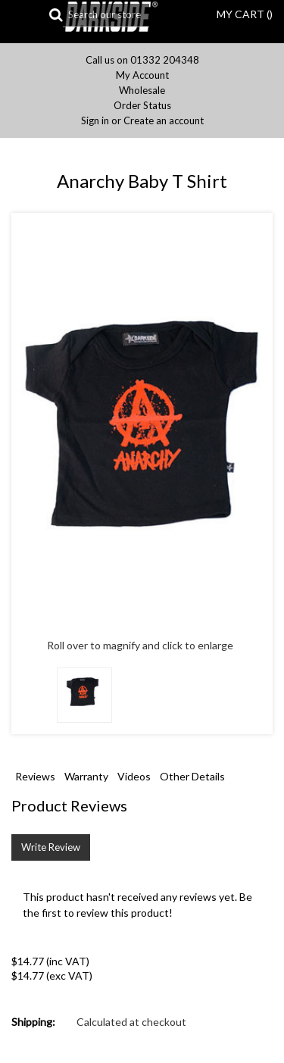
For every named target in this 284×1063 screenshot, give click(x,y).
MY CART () (245, 14)
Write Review (50, 847)
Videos (134, 776)
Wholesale (142, 90)
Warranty (86, 776)
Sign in (95, 121)
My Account (142, 75)
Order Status (142, 105)
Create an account (163, 121)
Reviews (35, 776)
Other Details (192, 776)
